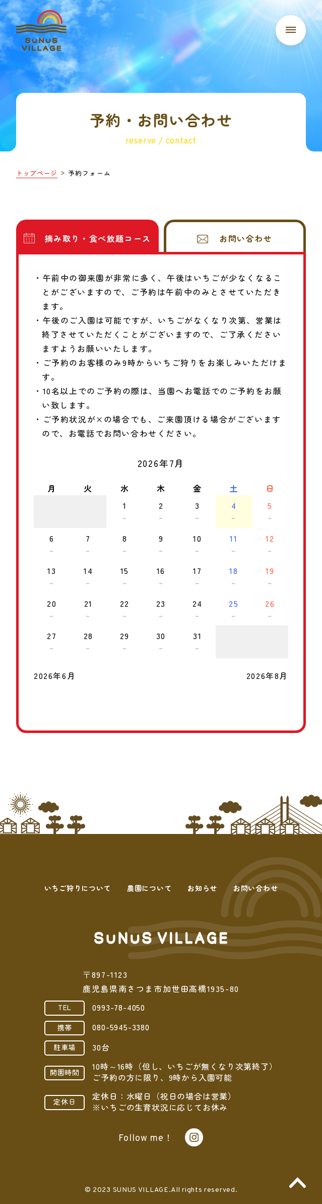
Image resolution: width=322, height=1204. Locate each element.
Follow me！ (145, 1138)
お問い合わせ (255, 888)
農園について (149, 888)
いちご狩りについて (77, 888)
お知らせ (202, 888)
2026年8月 (267, 675)
